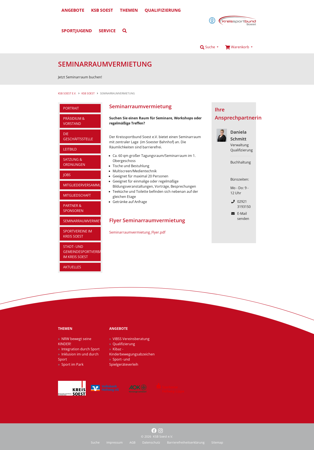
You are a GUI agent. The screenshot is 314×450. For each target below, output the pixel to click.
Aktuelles (72, 267)
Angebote (72, 10)
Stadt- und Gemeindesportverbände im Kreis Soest (82, 251)
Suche (95, 442)
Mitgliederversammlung (82, 185)
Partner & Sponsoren (73, 208)
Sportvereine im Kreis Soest (77, 234)
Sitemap (217, 442)
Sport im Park (72, 364)
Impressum (114, 442)
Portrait (71, 108)
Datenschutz (151, 442)
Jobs (67, 174)
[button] (209, 47)
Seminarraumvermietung (82, 221)
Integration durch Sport (80, 349)
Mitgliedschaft (77, 195)
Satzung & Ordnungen (74, 162)
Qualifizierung (124, 344)
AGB (132, 442)
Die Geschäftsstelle (78, 136)
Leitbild (70, 149)
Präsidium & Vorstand (74, 121)
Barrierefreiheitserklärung (186, 442)
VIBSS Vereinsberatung (131, 338)
